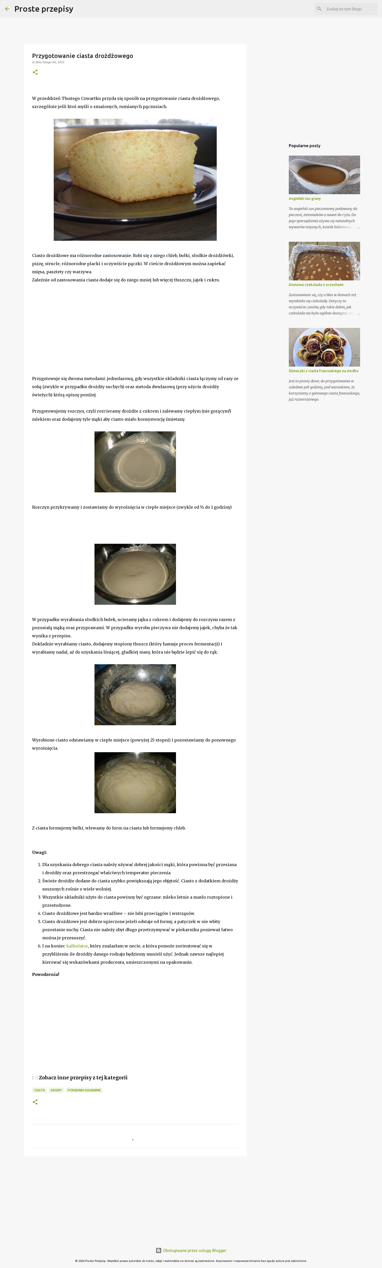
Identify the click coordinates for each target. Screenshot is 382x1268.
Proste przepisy (43, 8)
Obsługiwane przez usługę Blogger (191, 1250)
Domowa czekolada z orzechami (316, 285)
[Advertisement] (70, 332)
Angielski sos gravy (305, 199)
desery (56, 1090)
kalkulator (77, 945)
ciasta (39, 1090)
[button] (35, 72)
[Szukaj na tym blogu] (351, 9)
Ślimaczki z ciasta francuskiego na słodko (324, 371)
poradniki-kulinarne (84, 1090)
